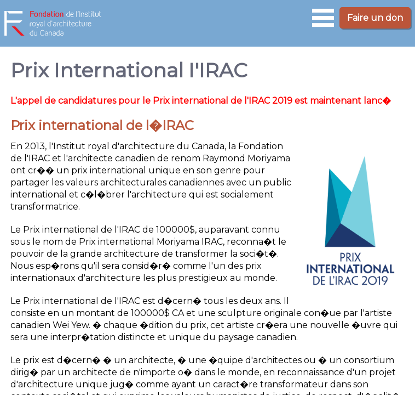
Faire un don (375, 18)
